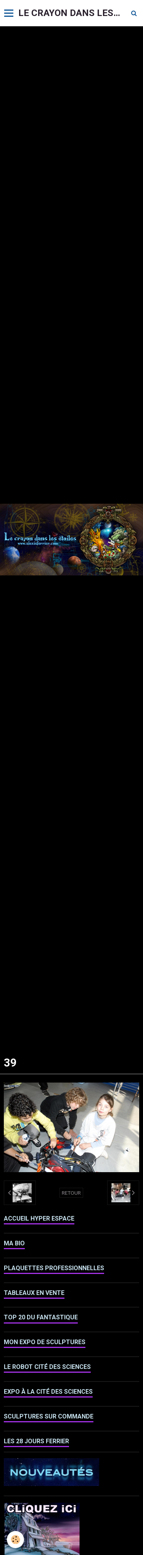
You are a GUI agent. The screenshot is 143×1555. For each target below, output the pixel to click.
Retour (71, 1193)
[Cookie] (15, 1539)
